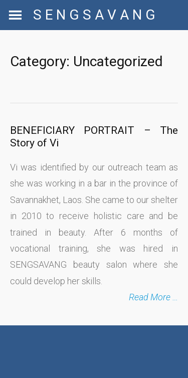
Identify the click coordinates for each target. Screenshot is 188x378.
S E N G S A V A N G (94, 15)
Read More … (153, 297)
